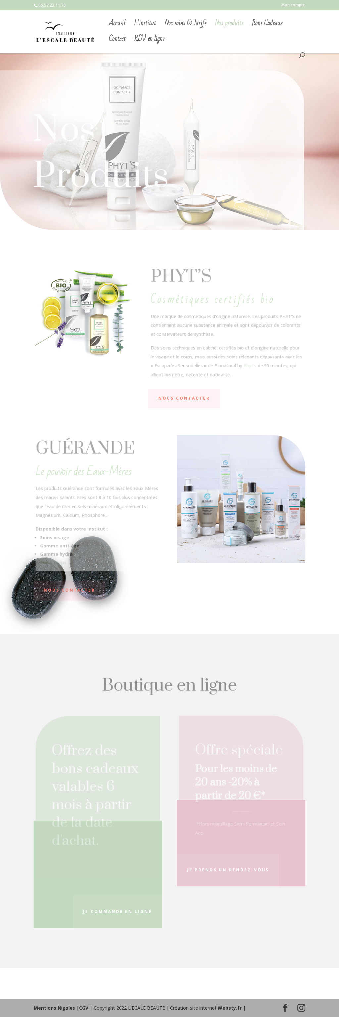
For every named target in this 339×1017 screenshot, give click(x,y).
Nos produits (229, 25)
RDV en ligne (149, 41)
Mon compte (293, 5)
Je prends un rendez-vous (228, 870)
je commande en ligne (117, 911)
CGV (83, 1008)
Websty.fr (230, 1008)
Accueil (117, 25)
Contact (117, 41)
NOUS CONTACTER (184, 398)
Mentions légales (54, 1008)
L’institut (145, 25)
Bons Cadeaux (267, 25)
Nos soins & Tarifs (185, 25)
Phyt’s (249, 365)
